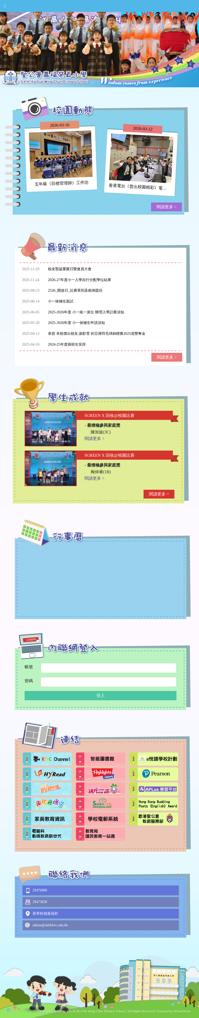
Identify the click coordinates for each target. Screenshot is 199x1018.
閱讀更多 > (166, 207)
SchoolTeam (182, 1011)
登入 (100, 695)
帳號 (29, 667)
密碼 (29, 681)
